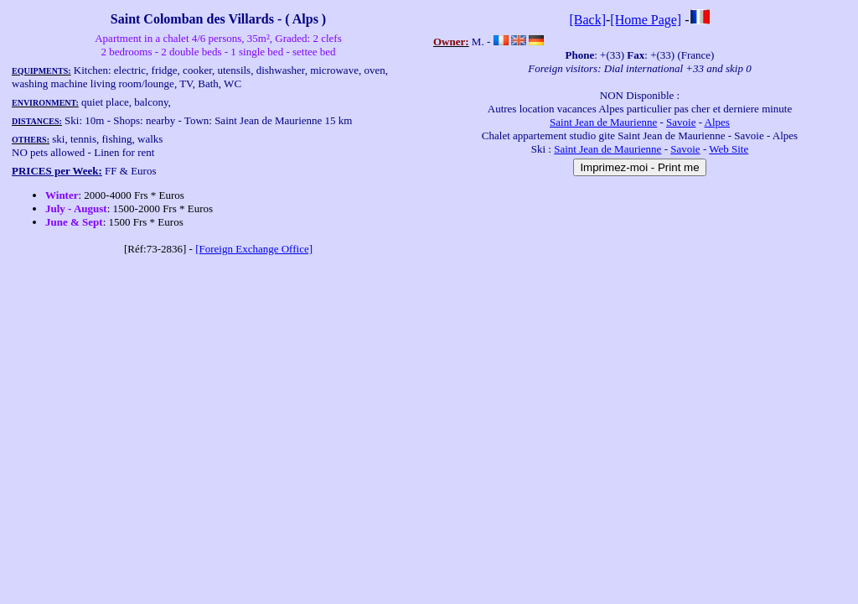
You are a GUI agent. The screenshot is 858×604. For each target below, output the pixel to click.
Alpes (717, 122)
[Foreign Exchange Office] (254, 248)
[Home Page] (645, 20)
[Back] (587, 20)
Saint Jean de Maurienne (603, 122)
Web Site (728, 149)
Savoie (680, 122)
